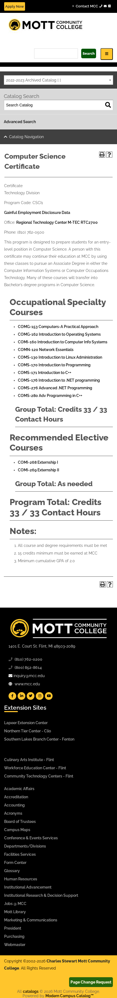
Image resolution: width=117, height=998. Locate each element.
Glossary (12, 871)
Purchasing (14, 936)
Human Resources (20, 879)
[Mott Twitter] (30, 696)
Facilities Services (20, 854)
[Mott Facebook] (12, 696)
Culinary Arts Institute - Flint (29, 760)
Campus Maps (17, 830)
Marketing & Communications (30, 920)
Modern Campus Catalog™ (69, 996)
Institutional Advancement (27, 887)
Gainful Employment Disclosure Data (37, 212)
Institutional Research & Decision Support (41, 895)
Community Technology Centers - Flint (38, 776)
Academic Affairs (19, 789)
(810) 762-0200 (28, 659)
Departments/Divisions (25, 846)
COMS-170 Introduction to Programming (54, 365)
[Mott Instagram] (39, 696)
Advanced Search (20, 122)
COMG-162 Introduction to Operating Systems (59, 334)
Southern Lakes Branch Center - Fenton (39, 739)
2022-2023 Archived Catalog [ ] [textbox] (33, 80)
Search (89, 53)
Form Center (15, 862)
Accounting (14, 805)
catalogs (31, 991)
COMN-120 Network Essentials (46, 349)
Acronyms (13, 813)
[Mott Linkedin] (21, 696)
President (12, 928)
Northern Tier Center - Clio (27, 731)
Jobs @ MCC (15, 903)
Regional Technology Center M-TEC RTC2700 (57, 222)
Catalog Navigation (26, 137)
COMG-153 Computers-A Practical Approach (58, 326)
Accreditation (16, 797)
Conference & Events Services (31, 838)
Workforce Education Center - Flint (35, 768)
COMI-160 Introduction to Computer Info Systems (62, 342)
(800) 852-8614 (28, 667)
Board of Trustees (20, 821)
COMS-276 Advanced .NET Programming (55, 388)
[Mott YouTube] (49, 696)
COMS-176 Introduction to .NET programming (59, 380)
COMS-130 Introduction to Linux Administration (60, 357)
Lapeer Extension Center (26, 723)
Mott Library (15, 912)
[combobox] (58, 80)
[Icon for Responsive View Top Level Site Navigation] (106, 54)
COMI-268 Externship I (38, 462)
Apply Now (14, 6)
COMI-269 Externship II (38, 470)
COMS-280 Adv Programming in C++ (50, 395)
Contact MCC (91, 6)
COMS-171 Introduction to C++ (44, 372)
